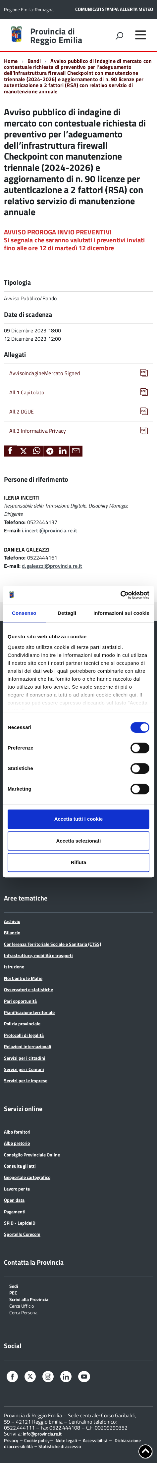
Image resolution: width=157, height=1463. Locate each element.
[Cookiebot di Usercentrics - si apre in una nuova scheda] (120, 595)
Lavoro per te (17, 1188)
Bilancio (12, 932)
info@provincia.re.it (42, 1434)
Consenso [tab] (24, 613)
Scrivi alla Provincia (28, 1299)
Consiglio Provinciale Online (32, 1154)
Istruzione (14, 966)
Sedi (13, 1286)
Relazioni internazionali (27, 1046)
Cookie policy (37, 1440)
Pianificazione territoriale (29, 1012)
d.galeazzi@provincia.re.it (52, 566)
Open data (14, 1199)
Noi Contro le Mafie (23, 978)
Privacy (11, 1440)
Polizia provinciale (22, 1023)
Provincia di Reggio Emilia (56, 35)
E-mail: (12, 530)
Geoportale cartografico (27, 1177)
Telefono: (15, 522)
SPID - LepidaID (19, 1222)
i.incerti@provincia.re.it (49, 530)
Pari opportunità (20, 1001)
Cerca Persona (23, 1312)
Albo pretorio (17, 1143)
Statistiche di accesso (59, 1446)
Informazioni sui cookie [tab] (121, 613)
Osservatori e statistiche (28, 989)
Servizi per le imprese (25, 1080)
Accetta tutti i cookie (78, 819)
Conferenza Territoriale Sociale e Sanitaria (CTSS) (52, 944)
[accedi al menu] (140, 34)
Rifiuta (78, 862)
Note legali (66, 1440)
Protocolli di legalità (24, 1035)
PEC (13, 1292)
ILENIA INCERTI (21, 498)
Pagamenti (15, 1211)
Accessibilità (95, 1440)
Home (11, 61)
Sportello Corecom (22, 1234)
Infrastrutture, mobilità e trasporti (38, 955)
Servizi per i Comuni (24, 1069)
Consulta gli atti (20, 1165)
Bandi (34, 61)
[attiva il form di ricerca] (119, 36)
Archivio (12, 921)
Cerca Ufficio (21, 1305)
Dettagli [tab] (67, 613)
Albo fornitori (17, 1131)
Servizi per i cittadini (24, 1057)
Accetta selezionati (78, 841)
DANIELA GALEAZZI (27, 550)
